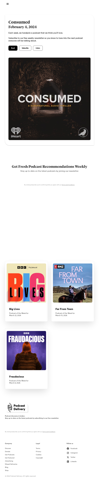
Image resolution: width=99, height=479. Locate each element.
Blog (6, 467)
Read (13, 48)
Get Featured (9, 458)
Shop (7, 470)
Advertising (9, 461)
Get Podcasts (9, 455)
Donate (7, 451)
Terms (38, 448)
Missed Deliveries (11, 464)
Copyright (39, 458)
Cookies (38, 455)
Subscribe (25, 48)
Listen (38, 48)
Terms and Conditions (68, 185)
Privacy (38, 451)
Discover (8, 448)
